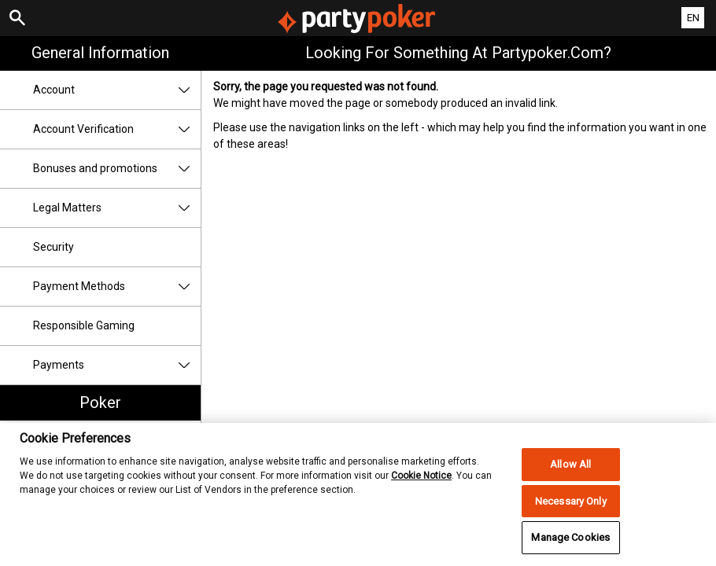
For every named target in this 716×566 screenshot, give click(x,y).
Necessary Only (571, 505)
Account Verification (117, 129)
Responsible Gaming (84, 325)
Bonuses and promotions (117, 168)
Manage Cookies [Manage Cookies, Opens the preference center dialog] (570, 542)
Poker (100, 402)
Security (53, 247)
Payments (117, 365)
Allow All (570, 468)
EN (693, 18)
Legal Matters (117, 208)
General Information (100, 52)
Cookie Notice (421, 480)
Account (117, 90)
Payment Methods (117, 286)
